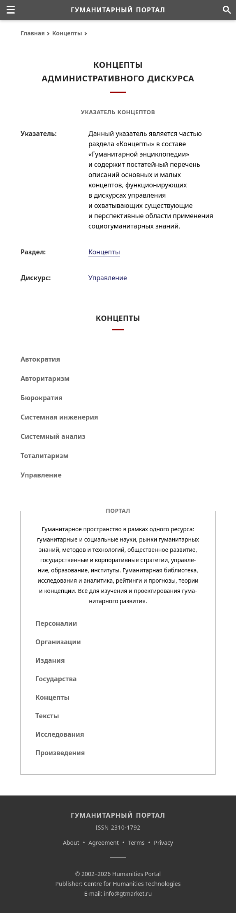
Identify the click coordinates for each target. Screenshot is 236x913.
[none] (11, 10)
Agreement (103, 842)
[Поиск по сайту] (226, 10)
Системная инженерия (59, 417)
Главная (33, 33)
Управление (107, 277)
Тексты (47, 715)
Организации (58, 641)
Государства (55, 678)
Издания (50, 660)
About (71, 842)
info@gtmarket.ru (128, 893)
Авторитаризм (45, 378)
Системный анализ (53, 436)
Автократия (40, 359)
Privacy (163, 842)
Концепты (67, 33)
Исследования (59, 734)
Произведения (60, 752)
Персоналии (56, 623)
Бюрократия (41, 397)
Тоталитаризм (45, 455)
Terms (136, 842)
